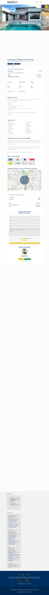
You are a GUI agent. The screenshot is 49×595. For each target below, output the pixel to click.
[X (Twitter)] (25, 574)
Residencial (9, 61)
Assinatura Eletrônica (12, 542)
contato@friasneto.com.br (14, 504)
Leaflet (34, 189)
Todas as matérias (11, 548)
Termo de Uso (28, 583)
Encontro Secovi (11, 549)
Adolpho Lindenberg (11, 550)
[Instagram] (21, 574)
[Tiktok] (29, 574)
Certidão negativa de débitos (13, 566)
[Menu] (40, 2)
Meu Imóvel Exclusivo (12, 532)
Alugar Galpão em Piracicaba (13, 541)
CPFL (9, 567)
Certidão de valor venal (12, 564)
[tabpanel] (24, 17)
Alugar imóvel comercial (12, 520)
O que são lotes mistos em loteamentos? (13, 553)
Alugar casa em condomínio (13, 519)
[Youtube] (27, 574)
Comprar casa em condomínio (13, 524)
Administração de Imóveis (12, 533)
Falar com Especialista (12, 536)
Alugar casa (10, 517)
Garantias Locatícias (11, 540)
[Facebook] (19, 574)
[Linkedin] (23, 574)
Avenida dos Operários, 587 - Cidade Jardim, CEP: (15, 499)
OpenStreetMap (39, 189)
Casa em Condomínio (15, 61)
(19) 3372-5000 (12, 503)
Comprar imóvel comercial (13, 525)
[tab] (43, 6)
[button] (9, 171)
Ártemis (20, 61)
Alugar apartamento (11, 516)
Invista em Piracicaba (12, 537)
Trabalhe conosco (11, 531)
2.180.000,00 (38, 74)
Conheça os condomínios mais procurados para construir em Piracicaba (13, 555)
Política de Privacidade (21, 583)
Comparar (17, 63)
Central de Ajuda (11, 544)
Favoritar (10, 63)
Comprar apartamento (12, 521)
